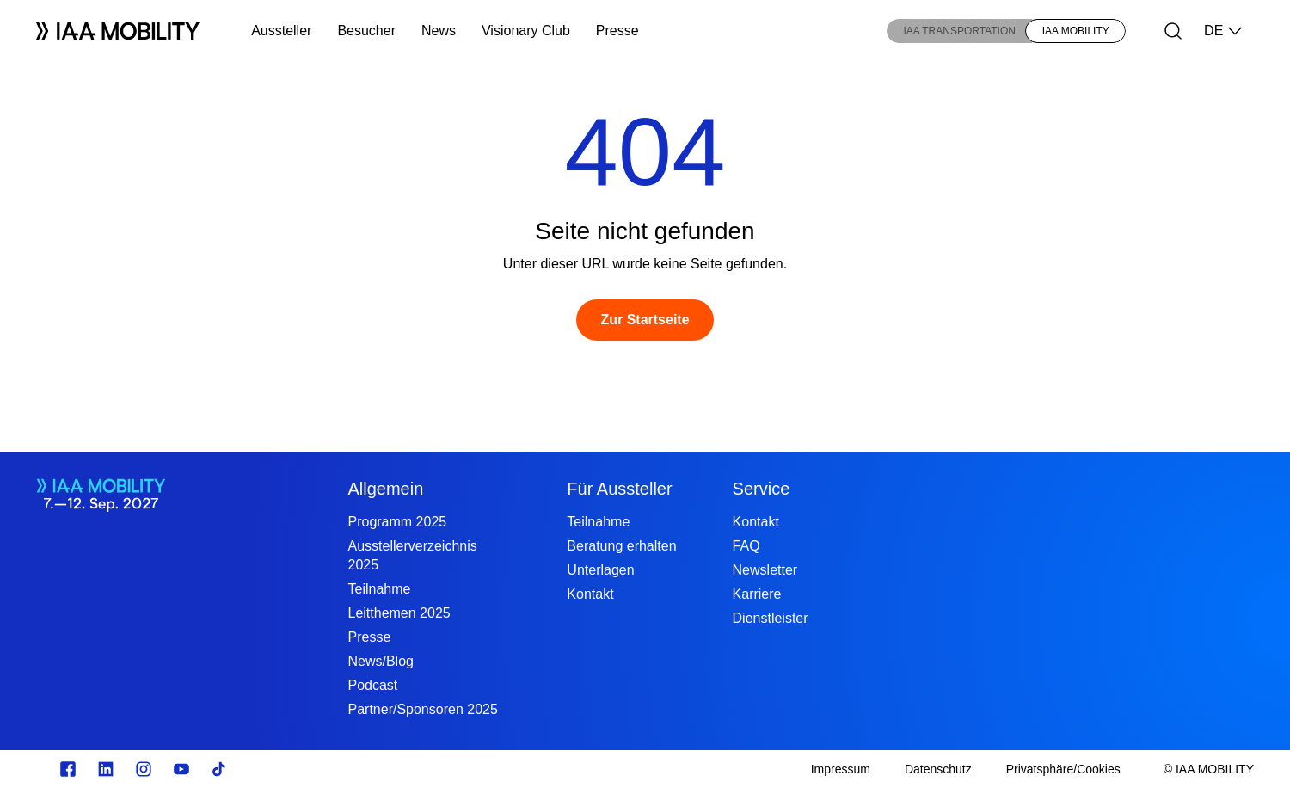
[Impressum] (840, 769)
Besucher (366, 30)
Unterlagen (600, 570)
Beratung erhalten (621, 546)
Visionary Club (526, 30)
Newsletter (765, 570)
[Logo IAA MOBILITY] (118, 31)
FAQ (746, 546)
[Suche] (1173, 31)
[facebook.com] (68, 769)
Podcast (372, 685)
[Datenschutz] (938, 769)
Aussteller (281, 30)
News (438, 30)
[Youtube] (181, 769)
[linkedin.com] (106, 769)
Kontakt (590, 594)
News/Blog (380, 661)
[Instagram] (143, 769)
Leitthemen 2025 (398, 613)
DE (1224, 31)
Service (761, 488)
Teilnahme (378, 589)
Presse (617, 30)
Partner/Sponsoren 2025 (422, 709)
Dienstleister (770, 618)
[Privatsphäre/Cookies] (1063, 769)
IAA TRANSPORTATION (959, 31)
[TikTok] (219, 769)
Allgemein (385, 488)
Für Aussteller (619, 488)
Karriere (757, 594)
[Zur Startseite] (644, 320)
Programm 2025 (396, 521)
